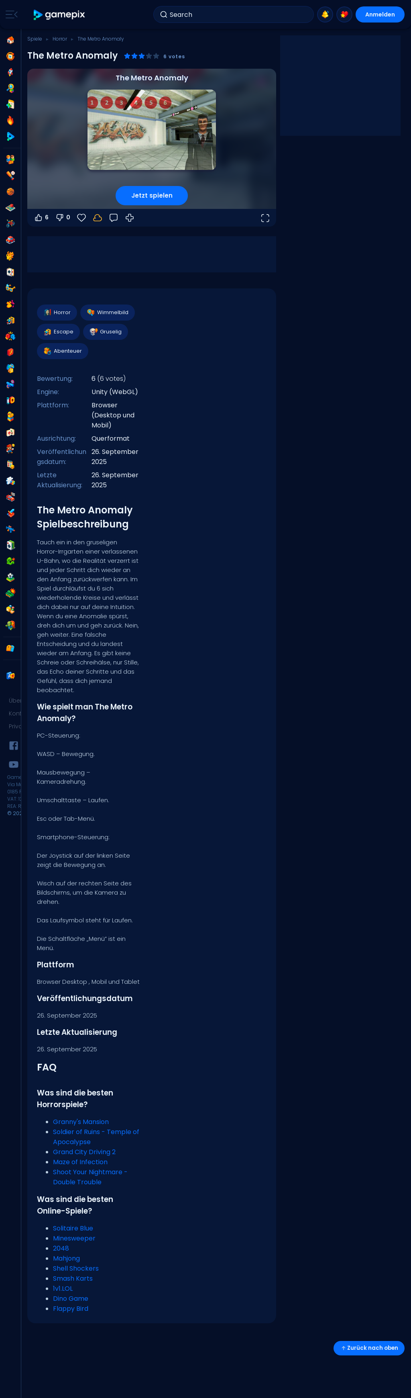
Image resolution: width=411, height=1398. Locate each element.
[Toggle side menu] (10, 14)
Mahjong (66, 1258)
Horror (60, 38)
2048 (61, 1248)
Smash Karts (73, 1278)
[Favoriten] (81, 218)
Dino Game (70, 1298)
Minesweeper (74, 1238)
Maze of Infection (80, 1162)
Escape (58, 332)
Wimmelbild (107, 312)
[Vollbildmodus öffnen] (265, 218)
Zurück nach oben (369, 1348)
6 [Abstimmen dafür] (41, 218)
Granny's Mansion (81, 1121)
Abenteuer (62, 351)
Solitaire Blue (73, 1228)
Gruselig (105, 332)
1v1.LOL (63, 1288)
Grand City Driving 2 (84, 1152)
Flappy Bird (70, 1308)
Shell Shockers (76, 1268)
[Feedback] (113, 218)
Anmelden (380, 14)
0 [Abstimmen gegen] (62, 218)
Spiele (34, 38)
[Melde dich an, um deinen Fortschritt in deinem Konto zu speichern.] (97, 218)
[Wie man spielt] (129, 218)
